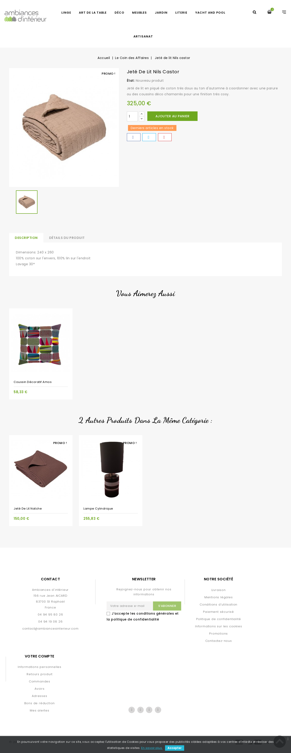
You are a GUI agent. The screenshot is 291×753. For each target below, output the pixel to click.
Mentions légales (218, 597)
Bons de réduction (39, 703)
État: (131, 80)
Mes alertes (39, 710)
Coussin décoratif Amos (33, 382)
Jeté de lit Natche (28, 508)
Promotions (218, 633)
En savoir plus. (152, 748)
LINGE (66, 12)
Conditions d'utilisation (218, 604)
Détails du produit (67, 237)
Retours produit (39, 674)
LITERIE (181, 12)
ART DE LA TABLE (93, 12)
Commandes (39, 681)
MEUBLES (139, 12)
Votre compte (39, 656)
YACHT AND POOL (210, 12)
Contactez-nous (218, 641)
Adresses (39, 696)
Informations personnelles (39, 667)
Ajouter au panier (173, 116)
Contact (50, 579)
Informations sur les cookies (218, 626)
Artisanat (143, 36)
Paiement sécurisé (218, 612)
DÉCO (119, 12)
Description (26, 237)
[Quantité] (132, 116)
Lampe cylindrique (98, 508)
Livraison (218, 590)
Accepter (175, 748)
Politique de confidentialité (218, 619)
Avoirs (40, 689)
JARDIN (161, 12)
